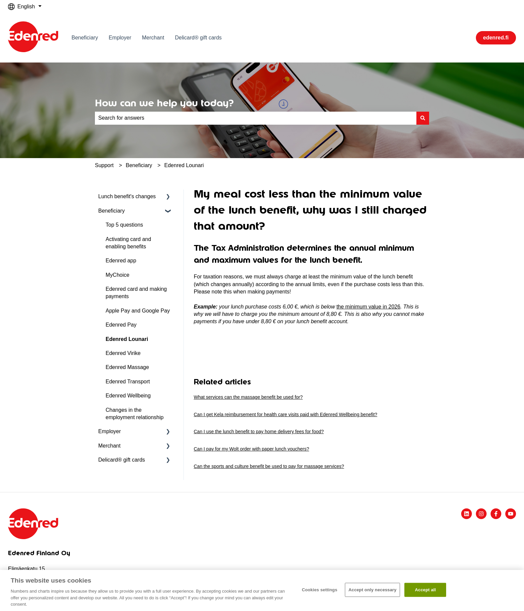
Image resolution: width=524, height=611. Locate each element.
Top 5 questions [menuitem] (124, 225)
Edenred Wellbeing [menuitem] (128, 395)
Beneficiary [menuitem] (111, 211)
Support (104, 165)
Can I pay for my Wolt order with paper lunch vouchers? (251, 449)
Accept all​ (425, 589)
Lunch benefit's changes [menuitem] (127, 196)
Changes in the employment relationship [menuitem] (134, 413)
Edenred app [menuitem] (121, 260)
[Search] (422, 118)
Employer (120, 37)
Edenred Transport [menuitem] (128, 381)
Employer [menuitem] (109, 431)
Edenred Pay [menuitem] (121, 325)
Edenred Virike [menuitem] (123, 353)
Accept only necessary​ (373, 589)
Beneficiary (85, 37)
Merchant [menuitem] (109, 446)
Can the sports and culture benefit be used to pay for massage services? (269, 466)
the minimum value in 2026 (368, 307)
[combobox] (255, 118)
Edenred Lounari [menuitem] (127, 339)
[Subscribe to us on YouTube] (510, 513)
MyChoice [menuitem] (117, 275)
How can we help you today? (164, 103)
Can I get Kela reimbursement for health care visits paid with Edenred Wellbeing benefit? (285, 414)
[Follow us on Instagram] (481, 513)
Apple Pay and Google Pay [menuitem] (138, 311)
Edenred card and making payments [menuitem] (136, 292)
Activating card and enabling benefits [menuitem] (128, 242)
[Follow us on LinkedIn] (466, 513)
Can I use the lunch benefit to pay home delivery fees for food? (259, 431)
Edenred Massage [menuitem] (127, 367)
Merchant (153, 37)
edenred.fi (496, 37)
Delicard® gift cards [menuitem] (121, 460)
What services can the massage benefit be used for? (248, 397)
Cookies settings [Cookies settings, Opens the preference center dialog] (319, 589)
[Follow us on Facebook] (496, 513)
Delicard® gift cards (198, 37)
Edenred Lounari (184, 165)
